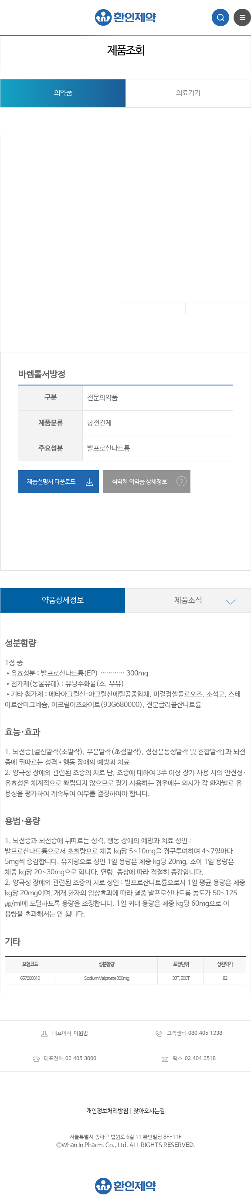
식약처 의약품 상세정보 (139, 481)
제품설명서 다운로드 (51, 481)
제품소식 (188, 600)
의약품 (63, 93)
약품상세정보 (63, 600)
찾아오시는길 (149, 1111)
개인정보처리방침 (107, 1111)
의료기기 (188, 93)
